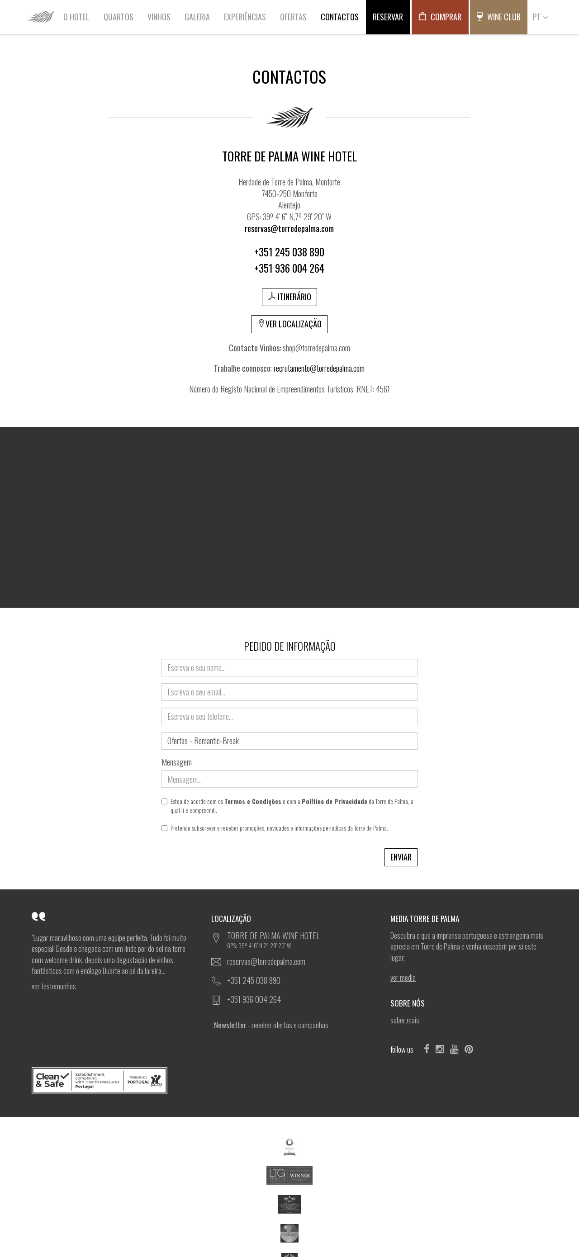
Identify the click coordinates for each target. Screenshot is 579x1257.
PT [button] (540, 17)
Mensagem (176, 762)
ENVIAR (401, 857)
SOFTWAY (434, 1230)
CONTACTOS (340, 17)
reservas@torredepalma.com (266, 961)
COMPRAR (439, 17)
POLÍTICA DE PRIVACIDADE (205, 1230)
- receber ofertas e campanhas (271, 1024)
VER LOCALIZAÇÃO (289, 324)
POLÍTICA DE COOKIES (254, 1230)
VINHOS (159, 17)
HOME (40, 17)
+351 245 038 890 (253, 980)
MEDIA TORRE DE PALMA (427, 918)
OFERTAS (293, 17)
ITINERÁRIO (289, 296)
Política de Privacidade (334, 801)
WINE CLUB (498, 17)
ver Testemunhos (54, 986)
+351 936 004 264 (254, 999)
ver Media (403, 977)
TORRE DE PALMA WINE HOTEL (297, 940)
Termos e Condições (252, 801)
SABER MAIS (404, 1020)
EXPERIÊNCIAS (245, 17)
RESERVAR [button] (388, 17)
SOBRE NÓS (410, 1003)
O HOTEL (76, 17)
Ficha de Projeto (476, 1203)
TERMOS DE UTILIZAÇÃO (154, 1230)
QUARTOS (118, 17)
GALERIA (197, 17)
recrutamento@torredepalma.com (319, 368)
